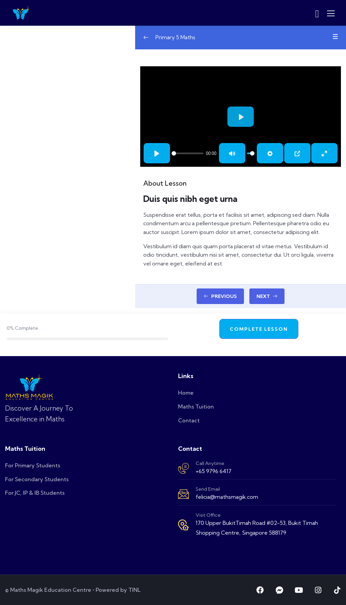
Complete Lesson (259, 329)
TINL (134, 589)
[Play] (157, 153)
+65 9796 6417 (213, 471)
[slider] (187, 153)
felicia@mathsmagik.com (227, 496)
